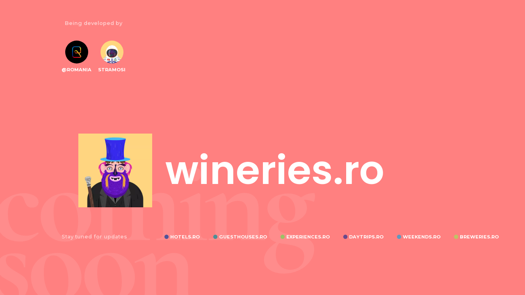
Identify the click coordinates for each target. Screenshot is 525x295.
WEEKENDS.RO (422, 237)
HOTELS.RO (185, 237)
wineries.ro (274, 170)
